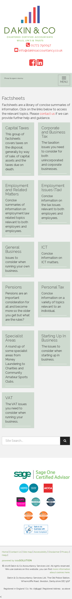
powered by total (17, 560)
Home (5, 552)
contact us (47, 114)
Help (4, 555)
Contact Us (15, 552)
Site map (27, 552)
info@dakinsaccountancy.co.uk (38, 50)
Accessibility (40, 552)
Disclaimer (54, 552)
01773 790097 (38, 45)
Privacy (65, 552)
